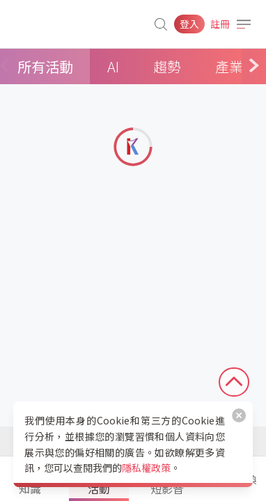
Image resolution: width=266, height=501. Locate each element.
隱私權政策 (146, 468)
